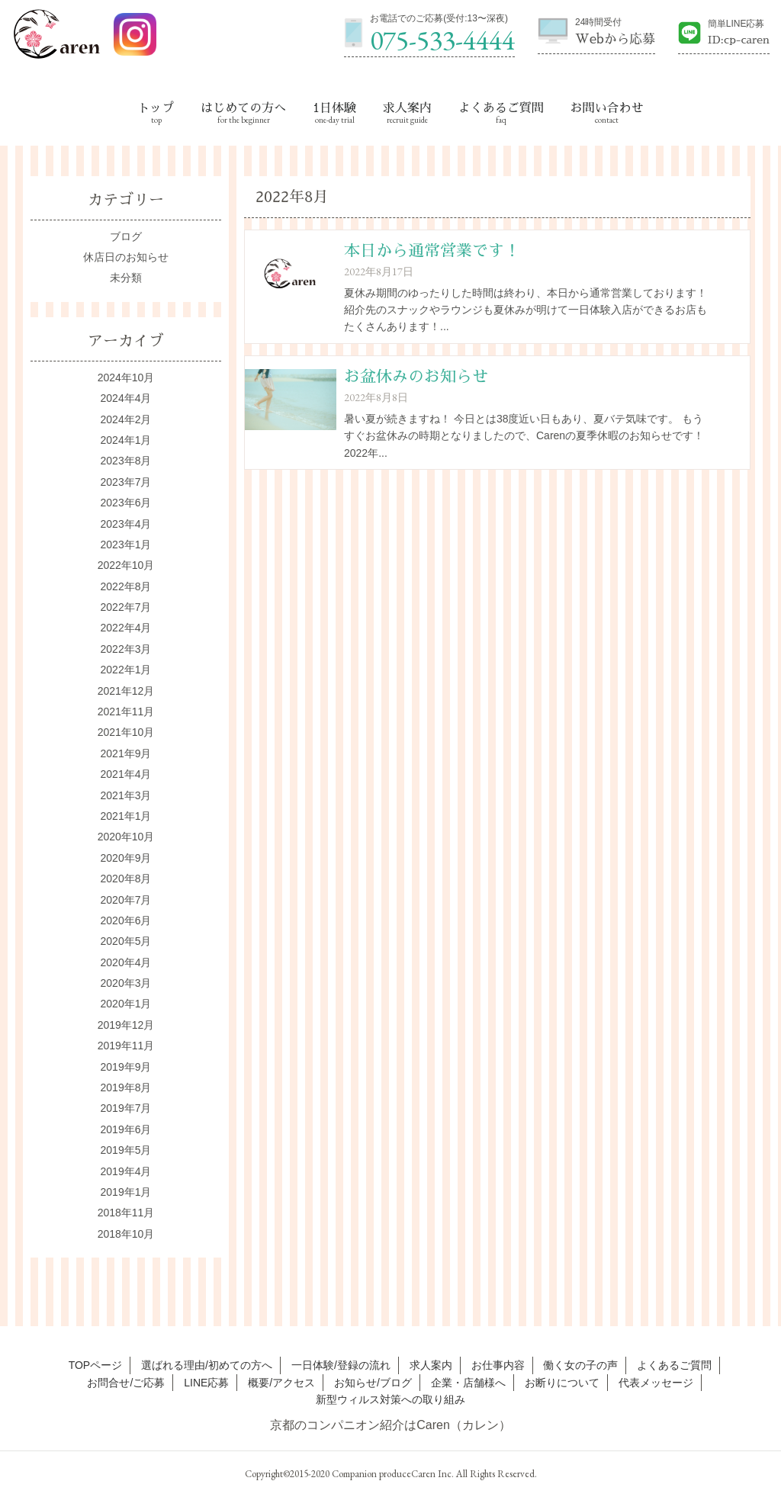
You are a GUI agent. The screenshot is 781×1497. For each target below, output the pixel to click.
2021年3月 (126, 795)
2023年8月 (126, 461)
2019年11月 (126, 1045)
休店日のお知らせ (126, 257)
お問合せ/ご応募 (126, 1383)
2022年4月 (126, 628)
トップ (156, 108)
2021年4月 (126, 774)
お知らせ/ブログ (373, 1383)
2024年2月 (126, 419)
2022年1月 (126, 669)
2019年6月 (126, 1129)
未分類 (126, 277)
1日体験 (334, 108)
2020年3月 (126, 983)
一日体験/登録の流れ (340, 1365)
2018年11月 (126, 1212)
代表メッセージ (656, 1383)
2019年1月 (126, 1192)
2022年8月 (126, 586)
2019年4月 (126, 1171)
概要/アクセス (281, 1383)
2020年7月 (126, 900)
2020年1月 (126, 1003)
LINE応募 (206, 1383)
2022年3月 (126, 649)
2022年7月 (126, 607)
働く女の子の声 (580, 1365)
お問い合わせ (606, 108)
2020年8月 (126, 878)
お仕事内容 (498, 1365)
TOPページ (96, 1365)
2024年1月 (126, 440)
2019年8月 (126, 1087)
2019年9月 (126, 1067)
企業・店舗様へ (468, 1383)
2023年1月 (126, 544)
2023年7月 (126, 482)
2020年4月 (126, 962)
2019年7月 (126, 1108)
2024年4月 (126, 398)
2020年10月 (126, 836)
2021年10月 (126, 732)
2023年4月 (126, 524)
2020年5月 (126, 941)
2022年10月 (126, 565)
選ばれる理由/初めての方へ (206, 1365)
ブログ (126, 236)
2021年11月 (126, 711)
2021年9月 (126, 753)
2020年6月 (126, 920)
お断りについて (562, 1383)
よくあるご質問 (501, 108)
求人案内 (407, 108)
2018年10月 (126, 1234)
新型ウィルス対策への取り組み (390, 1399)
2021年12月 (126, 691)
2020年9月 (126, 858)
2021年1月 (126, 816)
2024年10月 (126, 377)
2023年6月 (126, 502)
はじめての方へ (243, 108)
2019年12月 (126, 1025)
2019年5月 (126, 1150)
